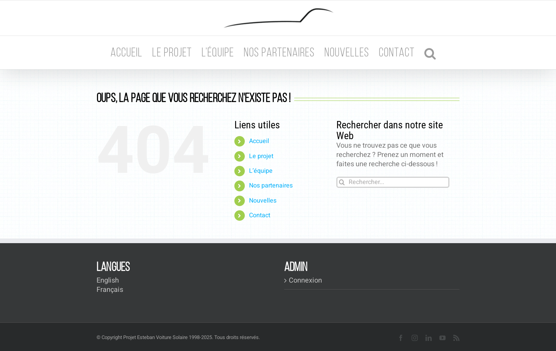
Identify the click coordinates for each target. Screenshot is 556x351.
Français (110, 290)
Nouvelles (262, 200)
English (108, 280)
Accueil (259, 141)
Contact (259, 215)
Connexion (305, 280)
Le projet (261, 156)
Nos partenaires (271, 185)
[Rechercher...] (392, 182)
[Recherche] (342, 182)
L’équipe (261, 171)
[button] (430, 52)
